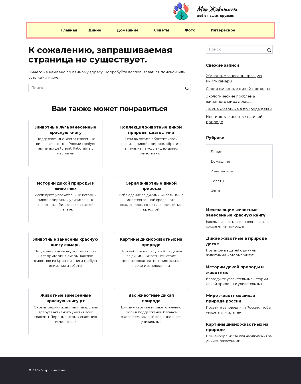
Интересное (223, 30)
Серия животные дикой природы (151, 186)
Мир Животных (217, 9)
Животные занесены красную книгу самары (65, 242)
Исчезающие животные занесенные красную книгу (235, 212)
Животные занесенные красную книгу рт (65, 298)
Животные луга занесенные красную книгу (65, 130)
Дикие (94, 30)
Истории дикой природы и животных (66, 186)
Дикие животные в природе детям (239, 109)
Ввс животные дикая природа (151, 298)
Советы (161, 30)
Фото (190, 30)
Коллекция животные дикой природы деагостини (151, 130)
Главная (69, 30)
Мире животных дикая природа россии (230, 298)
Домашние (128, 30)
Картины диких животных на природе (151, 242)
